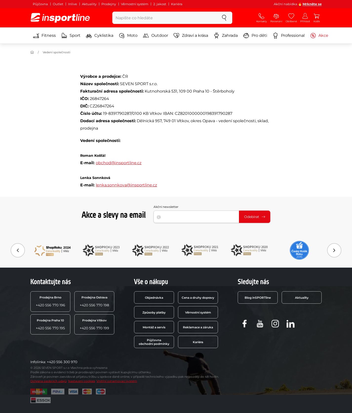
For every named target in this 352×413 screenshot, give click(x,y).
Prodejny (108, 4)
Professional (289, 36)
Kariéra (176, 4)
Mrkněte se (312, 4)
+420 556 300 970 (62, 362)
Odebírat (254, 217)
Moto (128, 36)
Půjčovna (40, 4)
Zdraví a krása (191, 36)
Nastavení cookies (81, 381)
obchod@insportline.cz (118, 162)
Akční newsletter (166, 207)
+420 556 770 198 (94, 301)
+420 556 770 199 (94, 324)
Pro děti (255, 36)
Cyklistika (99, 36)
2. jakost (159, 4)
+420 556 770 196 (50, 301)
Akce (319, 36)
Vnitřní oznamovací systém (117, 381)
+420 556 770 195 (50, 324)
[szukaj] (224, 18)
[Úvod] (32, 52)
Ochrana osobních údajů (48, 381)
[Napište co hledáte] (164, 18)
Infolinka (37, 362)
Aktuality (89, 4)
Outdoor (155, 36)
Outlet (58, 4)
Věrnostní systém (134, 4)
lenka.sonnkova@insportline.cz (126, 185)
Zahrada (226, 36)
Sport (70, 36)
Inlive (72, 4)
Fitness (44, 36)
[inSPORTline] (60, 17)
